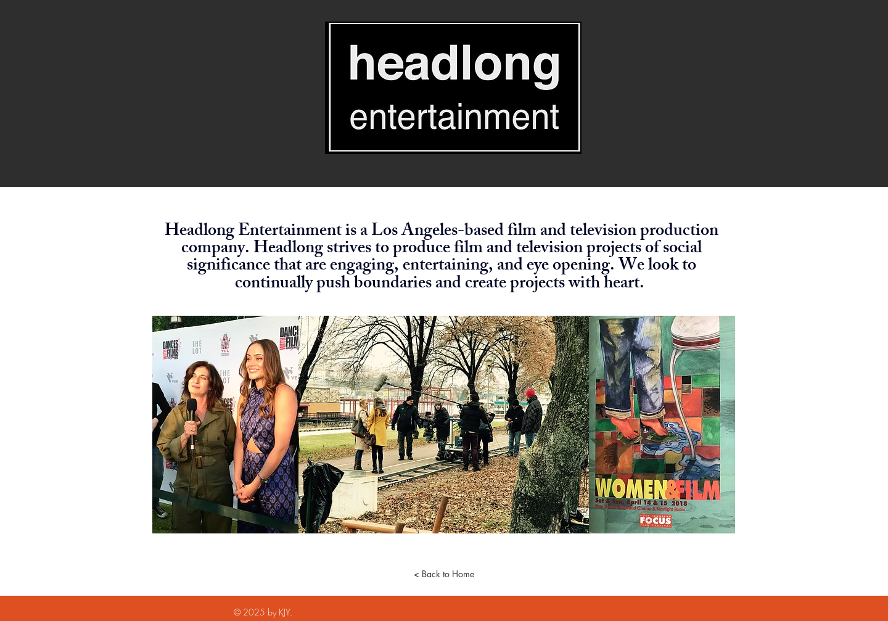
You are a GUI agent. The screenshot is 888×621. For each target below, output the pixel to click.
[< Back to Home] (444, 574)
